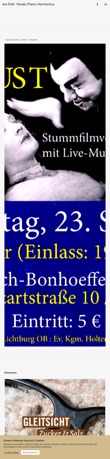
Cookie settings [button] (11, 452)
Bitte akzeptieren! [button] (30, 452)
